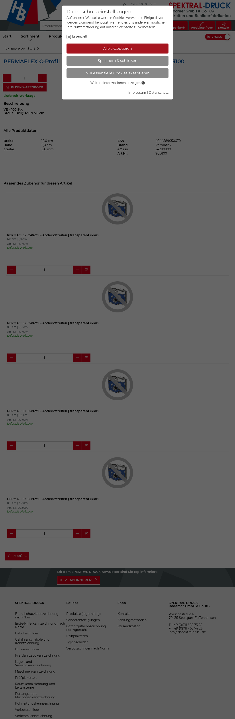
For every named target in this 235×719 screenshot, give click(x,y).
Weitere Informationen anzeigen (117, 83)
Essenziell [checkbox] (79, 36)
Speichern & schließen (117, 61)
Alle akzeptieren (117, 48)
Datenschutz (158, 93)
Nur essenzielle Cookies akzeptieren (118, 73)
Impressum (137, 93)
